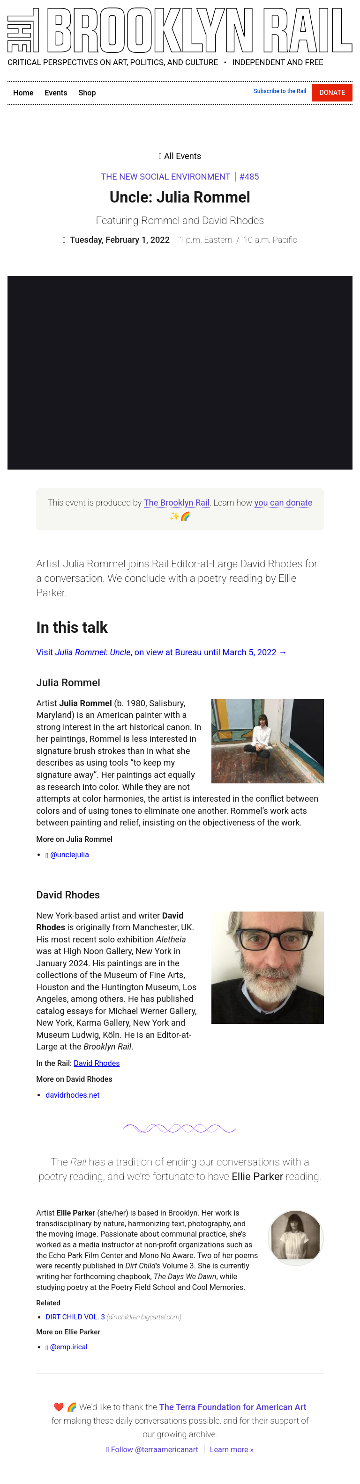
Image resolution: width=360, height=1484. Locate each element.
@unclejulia (69, 854)
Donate (332, 92)
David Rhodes (97, 1063)
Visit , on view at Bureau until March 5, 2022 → (161, 652)
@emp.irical (69, 1347)
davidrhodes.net (72, 1095)
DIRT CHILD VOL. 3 (75, 1317)
